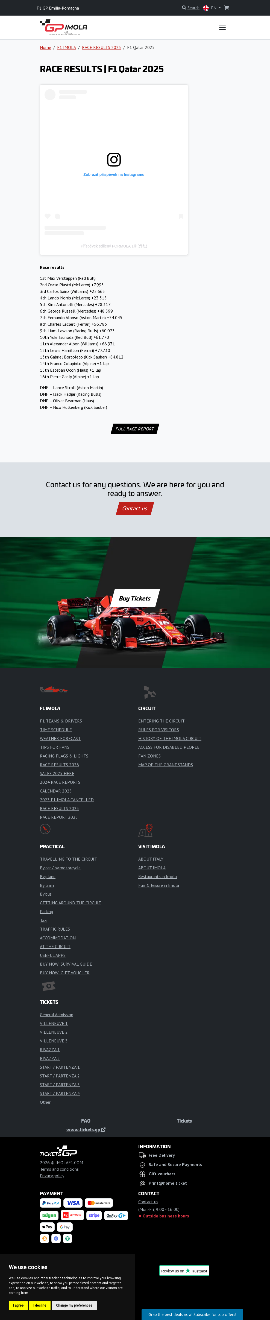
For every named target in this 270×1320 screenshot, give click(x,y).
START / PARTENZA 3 (60, 1084)
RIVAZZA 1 (50, 1049)
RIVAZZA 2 (50, 1058)
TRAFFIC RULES (55, 929)
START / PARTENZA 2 (60, 1076)
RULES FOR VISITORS (158, 729)
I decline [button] (39, 1305)
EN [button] (210, 8)
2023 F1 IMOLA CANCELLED (67, 799)
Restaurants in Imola (157, 876)
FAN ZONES (149, 756)
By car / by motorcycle (60, 867)
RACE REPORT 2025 (59, 817)
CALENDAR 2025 (56, 791)
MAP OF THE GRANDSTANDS (165, 764)
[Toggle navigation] (222, 27)
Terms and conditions (59, 1169)
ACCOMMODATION (58, 937)
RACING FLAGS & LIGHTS (64, 756)
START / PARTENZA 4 (60, 1093)
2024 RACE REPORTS (60, 782)
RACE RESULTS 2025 (101, 47)
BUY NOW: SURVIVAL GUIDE (66, 964)
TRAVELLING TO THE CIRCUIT (68, 859)
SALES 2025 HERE (57, 773)
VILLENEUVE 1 (54, 1023)
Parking (46, 911)
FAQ (85, 1120)
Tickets (184, 1120)
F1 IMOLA (66, 47)
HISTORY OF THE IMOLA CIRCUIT (169, 738)
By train (47, 885)
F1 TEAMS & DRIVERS (61, 721)
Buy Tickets (135, 598)
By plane (47, 876)
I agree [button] (18, 1305)
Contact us (135, 508)
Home (45, 47)
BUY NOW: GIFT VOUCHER (65, 972)
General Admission (56, 1014)
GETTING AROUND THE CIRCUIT (70, 902)
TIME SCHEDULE (56, 729)
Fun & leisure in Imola (158, 885)
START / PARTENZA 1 (60, 1067)
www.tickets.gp (85, 1129)
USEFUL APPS (53, 955)
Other (45, 1102)
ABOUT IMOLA (152, 867)
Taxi (43, 920)
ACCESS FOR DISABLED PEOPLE (168, 747)
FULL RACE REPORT (135, 429)
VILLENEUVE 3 (54, 1041)
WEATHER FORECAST (60, 738)
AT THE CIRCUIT (55, 946)
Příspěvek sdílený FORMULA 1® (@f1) (114, 246)
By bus (46, 894)
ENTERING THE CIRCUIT (161, 721)
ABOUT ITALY (150, 859)
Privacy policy (52, 1175)
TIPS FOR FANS (54, 747)
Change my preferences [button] (74, 1305)
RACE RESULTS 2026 (59, 764)
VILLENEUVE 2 (54, 1032)
